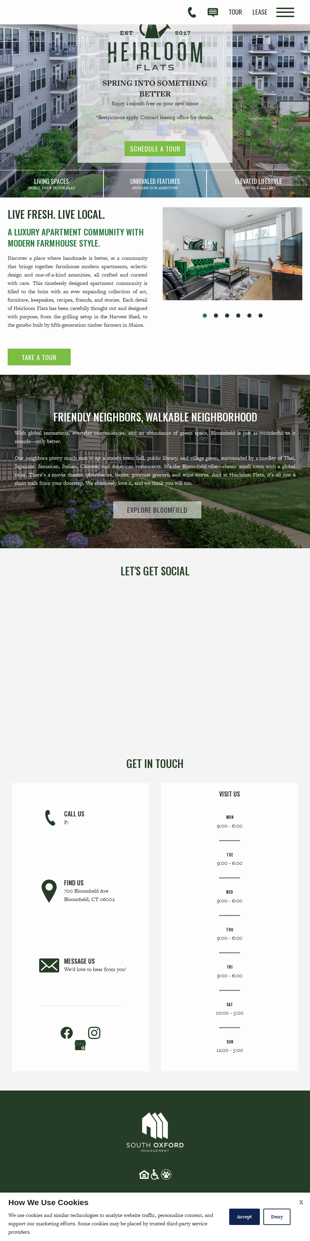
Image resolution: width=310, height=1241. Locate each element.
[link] (51, 184)
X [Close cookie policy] (301, 1202)
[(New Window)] (80, 1044)
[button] (205, 315)
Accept (244, 1216)
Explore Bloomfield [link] (157, 509)
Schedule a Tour (155, 149)
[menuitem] (235, 11)
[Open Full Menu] (285, 12)
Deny (277, 1216)
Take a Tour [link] (39, 357)
